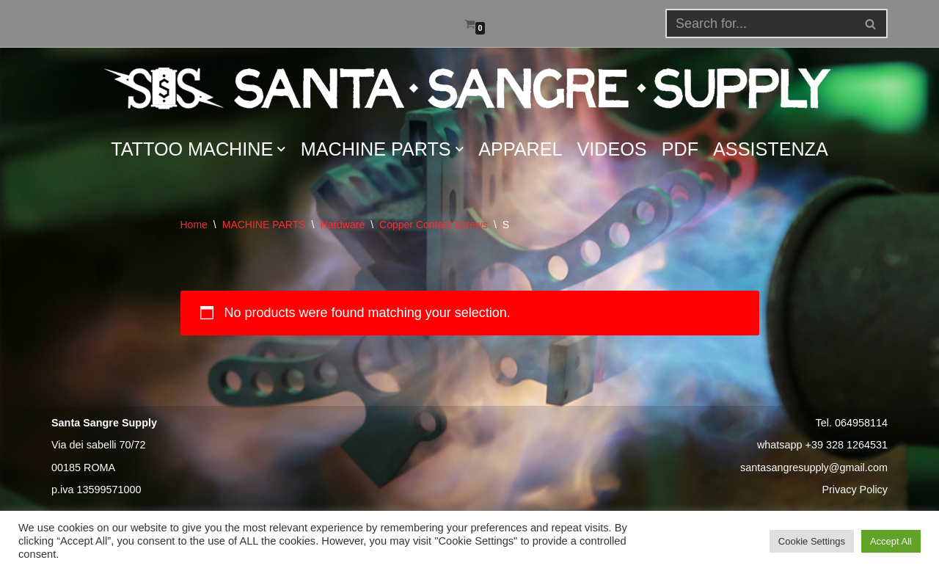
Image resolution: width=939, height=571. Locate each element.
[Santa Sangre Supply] (469, 88)
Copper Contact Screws (433, 224)
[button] (870, 23)
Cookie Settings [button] (811, 541)
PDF (680, 149)
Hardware (342, 224)
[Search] (871, 23)
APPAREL (520, 149)
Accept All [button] (891, 541)
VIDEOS (612, 149)
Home (194, 224)
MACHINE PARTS (264, 224)
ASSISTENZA (770, 149)
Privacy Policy (855, 489)
